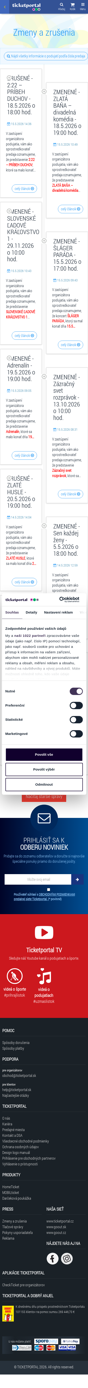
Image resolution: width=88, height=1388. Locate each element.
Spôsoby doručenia (15, 1042)
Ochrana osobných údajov (20, 1146)
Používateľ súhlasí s (44, 896)
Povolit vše (44, 754)
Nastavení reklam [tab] (58, 612)
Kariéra (7, 1123)
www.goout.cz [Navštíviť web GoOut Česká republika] (56, 1232)
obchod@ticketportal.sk (19, 1075)
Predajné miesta (13, 1129)
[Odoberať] (77, 879)
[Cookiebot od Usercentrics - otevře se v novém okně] (60, 600)
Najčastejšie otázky (15, 1095)
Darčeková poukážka (16, 1198)
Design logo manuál (16, 1152)
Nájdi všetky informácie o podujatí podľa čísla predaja (46, 55)
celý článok (24, 188)
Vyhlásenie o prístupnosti (20, 1163)
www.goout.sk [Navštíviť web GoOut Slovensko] (56, 1226)
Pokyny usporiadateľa (17, 1232)
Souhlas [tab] (12, 612)
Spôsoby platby (13, 1048)
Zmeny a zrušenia (14, 1221)
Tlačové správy (12, 1226)
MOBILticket (10, 1192)
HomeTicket (10, 1186)
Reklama (8, 1238)
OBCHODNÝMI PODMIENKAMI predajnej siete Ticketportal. (44, 896)
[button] (73, 7)
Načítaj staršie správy (44, 796)
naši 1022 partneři (30, 636)
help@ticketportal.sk (16, 1089)
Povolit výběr (44, 769)
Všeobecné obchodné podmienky (25, 1141)
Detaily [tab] (31, 612)
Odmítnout (44, 784)
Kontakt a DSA (12, 1135)
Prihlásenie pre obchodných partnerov (29, 1158)
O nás (6, 1118)
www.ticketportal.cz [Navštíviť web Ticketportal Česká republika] (60, 1221)
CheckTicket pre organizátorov (23, 1284)
